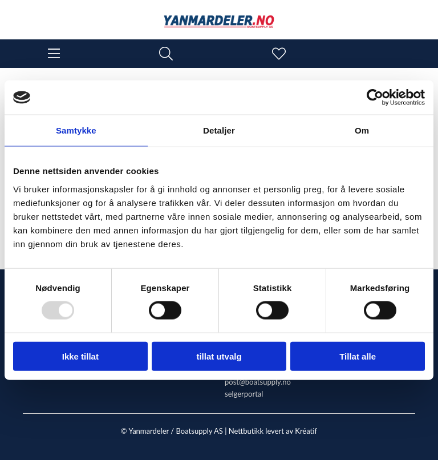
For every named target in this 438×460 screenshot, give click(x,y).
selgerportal (244, 393)
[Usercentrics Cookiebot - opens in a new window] (375, 97)
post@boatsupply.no (258, 381)
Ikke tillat (80, 356)
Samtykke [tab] (76, 130)
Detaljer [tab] (219, 130)
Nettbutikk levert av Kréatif (273, 430)
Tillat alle (357, 356)
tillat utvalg (218, 356)
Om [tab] (362, 130)
